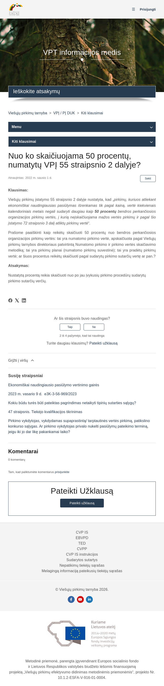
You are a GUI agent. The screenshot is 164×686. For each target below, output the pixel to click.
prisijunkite (62, 472)
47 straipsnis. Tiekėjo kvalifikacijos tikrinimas (45, 412)
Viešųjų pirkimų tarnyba (27, 113)
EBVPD (82, 538)
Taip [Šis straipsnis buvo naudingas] (70, 327)
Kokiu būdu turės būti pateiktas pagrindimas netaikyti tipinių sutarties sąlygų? (72, 403)
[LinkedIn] (24, 300)
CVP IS (82, 532)
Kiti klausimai (92, 113)
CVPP (82, 549)
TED (82, 543)
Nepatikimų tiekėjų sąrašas (81, 565)
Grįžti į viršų (21, 360)
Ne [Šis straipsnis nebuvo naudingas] (94, 327)
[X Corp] (17, 300)
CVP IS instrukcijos (82, 554)
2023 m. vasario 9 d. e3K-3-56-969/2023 (42, 394)
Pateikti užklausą (103, 343)
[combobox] (82, 92)
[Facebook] (10, 300)
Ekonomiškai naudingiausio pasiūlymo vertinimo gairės (53, 385)
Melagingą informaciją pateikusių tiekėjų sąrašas (82, 571)
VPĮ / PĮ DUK (64, 113)
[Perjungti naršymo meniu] (134, 9)
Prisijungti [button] (148, 9)
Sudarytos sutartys (81, 560)
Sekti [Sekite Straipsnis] (148, 178)
